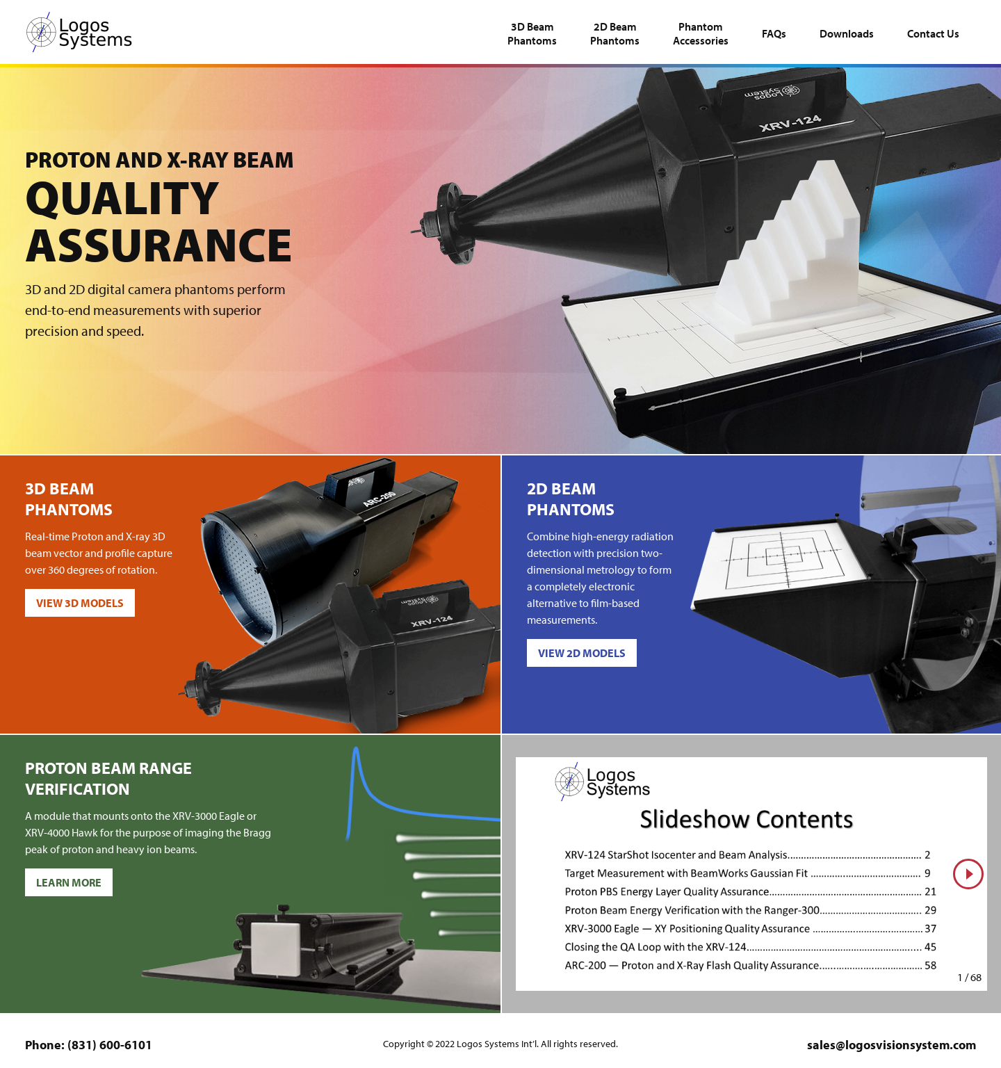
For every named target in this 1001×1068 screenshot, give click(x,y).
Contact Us (933, 33)
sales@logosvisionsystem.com (891, 1045)
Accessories (701, 33)
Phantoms (532, 33)
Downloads (847, 33)
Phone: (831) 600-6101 (88, 1045)
